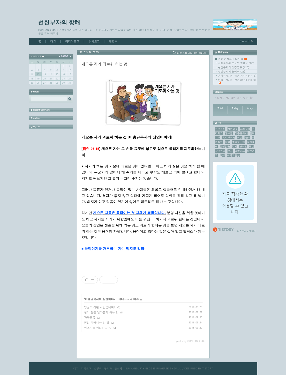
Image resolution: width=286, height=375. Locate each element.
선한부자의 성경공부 (233, 67)
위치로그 (94, 41)
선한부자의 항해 (59, 22)
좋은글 (229, 133)
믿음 (239, 137)
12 (38, 74)
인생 (222, 155)
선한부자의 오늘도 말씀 (236, 63)
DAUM (178, 368)
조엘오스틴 (238, 142)
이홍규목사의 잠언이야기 (237, 81)
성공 (230, 151)
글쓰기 (118, 368)
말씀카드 (240, 151)
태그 (53, 41)
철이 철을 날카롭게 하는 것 (101, 312)
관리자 (108, 368)
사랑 (247, 137)
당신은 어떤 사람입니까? (100, 307)
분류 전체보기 (232, 58)
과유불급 (89, 317)
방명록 (113, 41)
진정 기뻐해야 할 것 (96, 322)
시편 (217, 137)
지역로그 (86, 368)
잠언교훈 (232, 129)
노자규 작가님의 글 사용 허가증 (235, 97)
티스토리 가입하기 (246, 231)
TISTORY (207, 368)
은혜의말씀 (233, 155)
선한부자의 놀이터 (231, 71)
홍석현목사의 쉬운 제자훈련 (237, 75)
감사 (234, 146)
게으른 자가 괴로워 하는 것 (104, 64)
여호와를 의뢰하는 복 (97, 327)
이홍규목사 (241, 133)
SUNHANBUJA (133, 368)
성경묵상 (220, 129)
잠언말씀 (225, 146)
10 (69, 70)
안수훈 (243, 146)
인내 (252, 133)
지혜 (227, 142)
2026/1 (64, 56)
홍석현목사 (228, 137)
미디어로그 (72, 41)
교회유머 (245, 129)
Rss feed (244, 41)
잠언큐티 (220, 151)
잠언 (251, 146)
